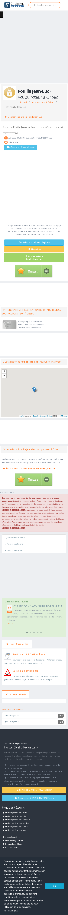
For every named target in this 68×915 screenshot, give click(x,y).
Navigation (34, 249)
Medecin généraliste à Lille (14, 816)
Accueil (23, 102)
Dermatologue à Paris (12, 844)
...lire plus (11, 623)
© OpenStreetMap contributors (41, 416)
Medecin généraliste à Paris (15, 813)
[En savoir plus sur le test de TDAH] (7, 655)
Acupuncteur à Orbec (43, 102)
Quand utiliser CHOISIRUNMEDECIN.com (34, 798)
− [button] (4, 376)
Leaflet (22, 416)
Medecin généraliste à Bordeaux (16, 823)
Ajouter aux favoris (14, 544)
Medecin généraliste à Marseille (16, 820)
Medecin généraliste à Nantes (15, 827)
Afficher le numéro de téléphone (21, 147)
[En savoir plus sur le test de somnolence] (7, 672)
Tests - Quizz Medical (17, 644)
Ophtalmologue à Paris (13, 840)
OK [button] (54, 886)
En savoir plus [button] (11, 911)
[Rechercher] (44, 5)
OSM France (62, 416)
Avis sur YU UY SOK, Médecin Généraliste (38, 605)
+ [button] (4, 372)
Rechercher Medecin (15, 537)
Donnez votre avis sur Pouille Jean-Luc (23, 117)
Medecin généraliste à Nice (14, 830)
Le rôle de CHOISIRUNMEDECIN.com (34, 790)
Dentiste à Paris (10, 847)
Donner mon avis (13, 550)
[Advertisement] (33, 50)
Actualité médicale (16, 694)
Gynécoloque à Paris (12, 837)
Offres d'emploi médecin (16, 743)
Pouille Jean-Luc (12, 715)
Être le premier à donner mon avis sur (29, 468)
